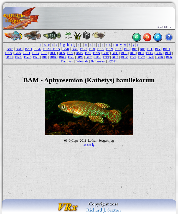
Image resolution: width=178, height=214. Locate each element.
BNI (88, 53)
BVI (133, 57)
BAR (65, 49)
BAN (56, 49)
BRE (36, 57)
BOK (149, 53)
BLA (17, 53)
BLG (35, 53)
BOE (124, 53)
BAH (28, 49)
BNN (96, 53)
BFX (118, 49)
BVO (141, 57)
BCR (83, 49)
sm (89, 145)
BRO (62, 57)
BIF (142, 49)
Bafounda (81, 61)
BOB (106, 53)
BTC (88, 57)
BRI (44, 57)
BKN (8, 53)
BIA (126, 49)
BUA (115, 57)
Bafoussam (98, 61)
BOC (115, 53)
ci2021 (112, 61)
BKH (166, 49)
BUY (124, 57)
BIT (149, 49)
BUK (159, 57)
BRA (18, 57)
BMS (79, 53)
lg (93, 145)
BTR (97, 57)
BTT (106, 57)
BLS (62, 53)
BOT (168, 53)
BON (159, 53)
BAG (19, 49)
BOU (9, 57)
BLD (26, 53)
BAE (10, 49)
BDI (92, 49)
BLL (44, 53)
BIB (135, 49)
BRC (27, 57)
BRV (80, 57)
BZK (151, 57)
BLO (53, 53)
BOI (133, 53)
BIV (158, 49)
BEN (109, 49)
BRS (71, 57)
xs (85, 145)
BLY (70, 53)
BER (169, 57)
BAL (37, 49)
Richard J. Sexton (103, 210)
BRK (53, 57)
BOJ (141, 53)
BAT (75, 49)
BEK (100, 49)
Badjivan (67, 61)
